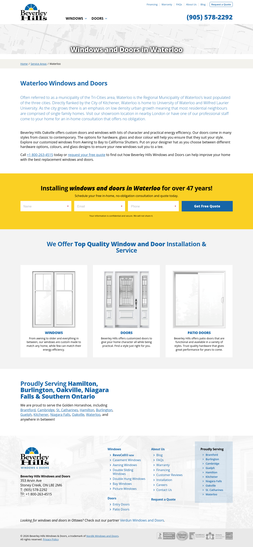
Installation (164, 480)
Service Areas (39, 64)
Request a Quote (221, 4)
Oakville (78, 414)
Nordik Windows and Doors (102, 536)
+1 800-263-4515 (40, 154)
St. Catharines (67, 410)
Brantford (28, 410)
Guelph (26, 414)
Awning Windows (125, 465)
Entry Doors (121, 504)
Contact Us (164, 490)
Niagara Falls (60, 414)
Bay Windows (122, 484)
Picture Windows (125, 489)
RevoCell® (121, 455)
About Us (191, 4)
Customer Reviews (169, 475)
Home (24, 64)
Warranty (167, 4)
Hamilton (87, 410)
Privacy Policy (51, 539)
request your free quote (86, 154)
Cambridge (46, 410)
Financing (152, 4)
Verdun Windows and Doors (142, 520)
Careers (162, 485)
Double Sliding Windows (123, 472)
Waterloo (93, 414)
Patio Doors (121, 509)
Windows (74, 18)
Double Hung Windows (129, 479)
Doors (97, 18)
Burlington (104, 410)
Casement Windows (127, 460)
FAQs (179, 4)
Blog (203, 4)
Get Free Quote (207, 206)
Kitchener (40, 414)
